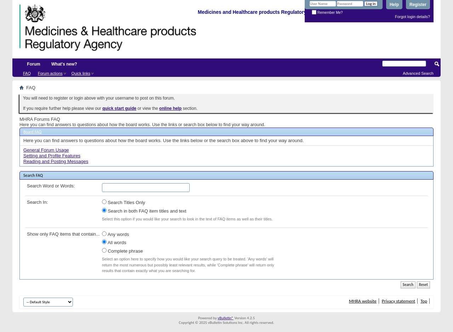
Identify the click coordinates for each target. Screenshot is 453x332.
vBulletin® (226, 318)
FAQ (27, 73)
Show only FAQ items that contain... (63, 234)
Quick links (80, 73)
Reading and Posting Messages (55, 161)
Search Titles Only (123, 202)
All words (114, 242)
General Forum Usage (46, 150)
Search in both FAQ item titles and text (144, 211)
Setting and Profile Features (51, 155)
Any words (115, 234)
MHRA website (363, 301)
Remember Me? (327, 13)
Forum (33, 64)
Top (423, 301)
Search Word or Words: (51, 185)
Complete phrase (122, 251)
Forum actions (50, 73)
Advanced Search (418, 73)
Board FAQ (32, 131)
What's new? (64, 64)
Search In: (37, 202)
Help (394, 4)
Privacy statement (398, 301)
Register (417, 4)
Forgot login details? (412, 17)
